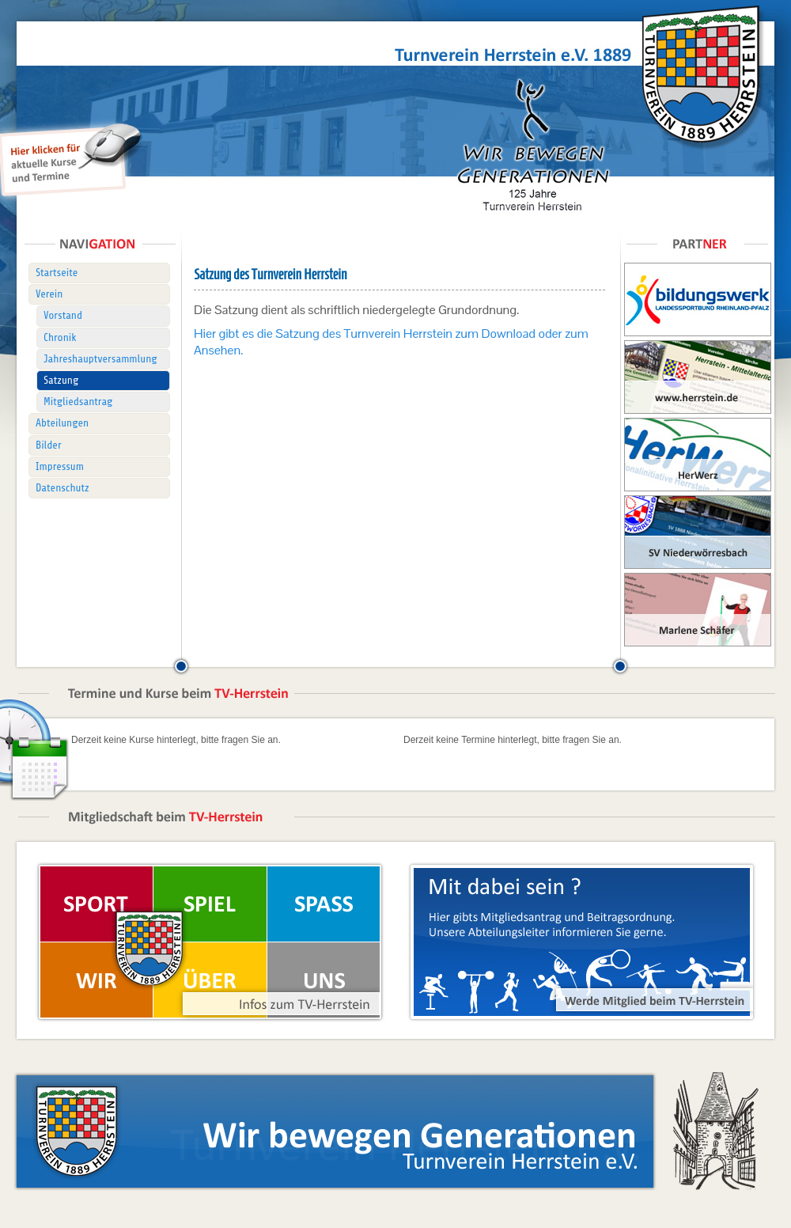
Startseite (57, 273)
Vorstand (63, 315)
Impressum (60, 466)
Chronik (60, 337)
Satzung (61, 380)
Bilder (49, 445)
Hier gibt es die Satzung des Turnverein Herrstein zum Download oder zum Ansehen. (391, 341)
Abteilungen (62, 423)
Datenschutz (62, 488)
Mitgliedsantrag (78, 401)
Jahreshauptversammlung (100, 359)
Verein (49, 294)
